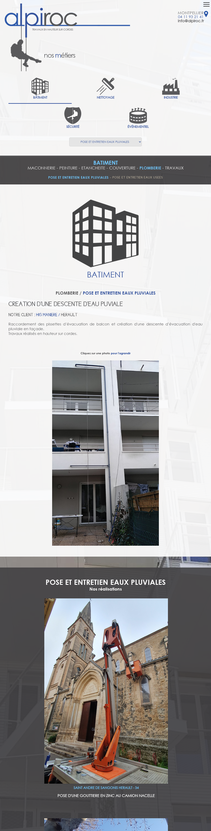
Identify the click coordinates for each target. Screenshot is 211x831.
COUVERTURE (122, 168)
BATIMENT (105, 163)
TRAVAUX (174, 168)
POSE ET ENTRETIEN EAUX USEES (138, 177)
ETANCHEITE (93, 168)
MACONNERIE (41, 168)
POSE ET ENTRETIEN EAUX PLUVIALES (78, 177)
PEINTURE (68, 168)
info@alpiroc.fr (191, 21)
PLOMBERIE (150, 168)
